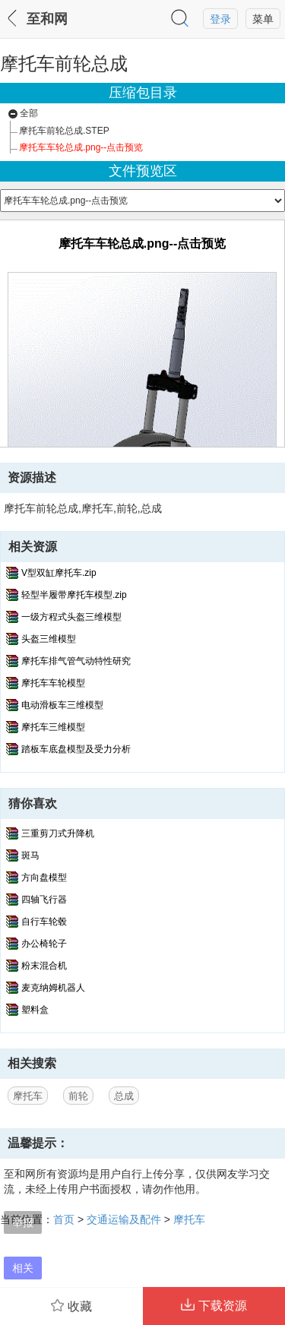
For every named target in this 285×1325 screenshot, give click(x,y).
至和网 (47, 19)
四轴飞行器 (44, 899)
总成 (124, 1096)
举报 (22, 1222)
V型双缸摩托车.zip (59, 573)
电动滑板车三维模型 (62, 705)
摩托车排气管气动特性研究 (76, 661)
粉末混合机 (44, 965)
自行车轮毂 (44, 921)
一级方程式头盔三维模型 (71, 617)
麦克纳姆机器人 (53, 987)
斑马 (30, 855)
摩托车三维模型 (53, 727)
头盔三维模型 (48, 639)
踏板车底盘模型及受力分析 (76, 749)
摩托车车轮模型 (53, 683)
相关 (22, 1268)
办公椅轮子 (44, 943)
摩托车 (28, 1096)
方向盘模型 (44, 877)
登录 (220, 19)
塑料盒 (35, 1009)
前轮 (78, 1096)
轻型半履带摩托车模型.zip (74, 595)
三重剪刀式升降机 (57, 833)
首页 (63, 1219)
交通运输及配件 (124, 1219)
